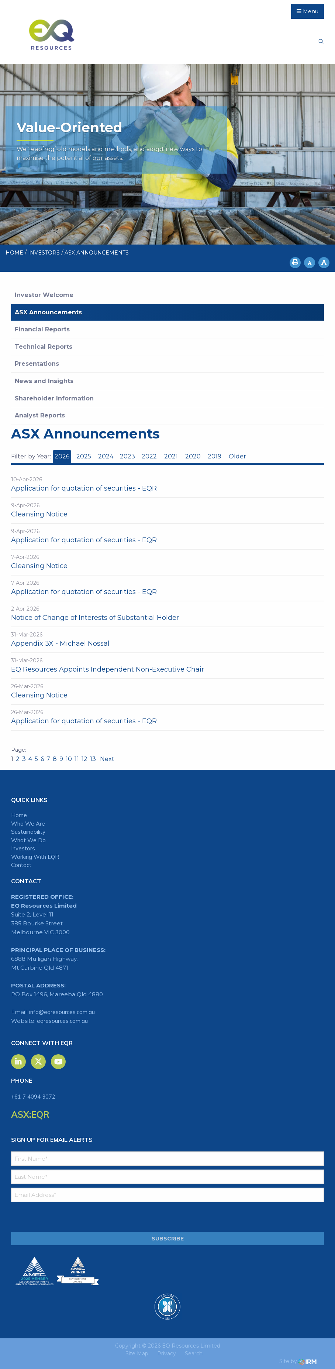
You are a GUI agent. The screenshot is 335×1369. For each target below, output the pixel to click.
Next (106, 758)
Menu (307, 11)
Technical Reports (43, 346)
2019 (214, 456)
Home (19, 815)
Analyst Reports (40, 415)
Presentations (37, 363)
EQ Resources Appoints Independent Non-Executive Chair (107, 669)
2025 (83, 456)
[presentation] (56, 1217)
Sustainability (28, 831)
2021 (171, 456)
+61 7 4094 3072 (33, 1096)
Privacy (166, 1353)
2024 (105, 456)
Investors (23, 848)
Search (194, 1353)
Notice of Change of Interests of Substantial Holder (95, 618)
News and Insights (44, 381)
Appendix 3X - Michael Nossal (60, 643)
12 (84, 758)
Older (237, 456)
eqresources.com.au (62, 1020)
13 (93, 758)
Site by (298, 1361)
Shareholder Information (54, 398)
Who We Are (28, 823)
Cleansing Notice (39, 514)
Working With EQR (35, 856)
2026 (62, 456)
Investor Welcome (44, 294)
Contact (21, 864)
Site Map (136, 1353)
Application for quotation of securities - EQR (84, 488)
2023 (127, 456)
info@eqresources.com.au (62, 1011)
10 (69, 758)
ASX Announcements (48, 312)
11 (77, 758)
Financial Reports (42, 329)
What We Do (28, 840)
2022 (149, 456)
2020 (193, 456)
